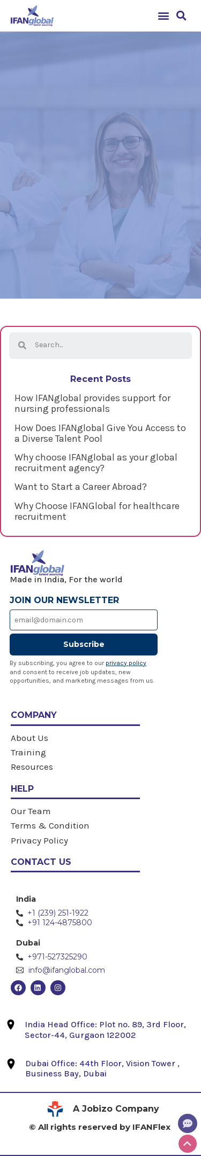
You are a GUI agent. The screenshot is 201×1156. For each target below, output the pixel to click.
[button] (163, 16)
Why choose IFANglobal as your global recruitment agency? (95, 462)
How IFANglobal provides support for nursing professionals (92, 403)
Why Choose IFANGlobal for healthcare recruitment (97, 511)
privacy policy (126, 663)
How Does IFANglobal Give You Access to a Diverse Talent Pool (100, 433)
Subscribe (84, 644)
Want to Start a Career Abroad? (80, 487)
